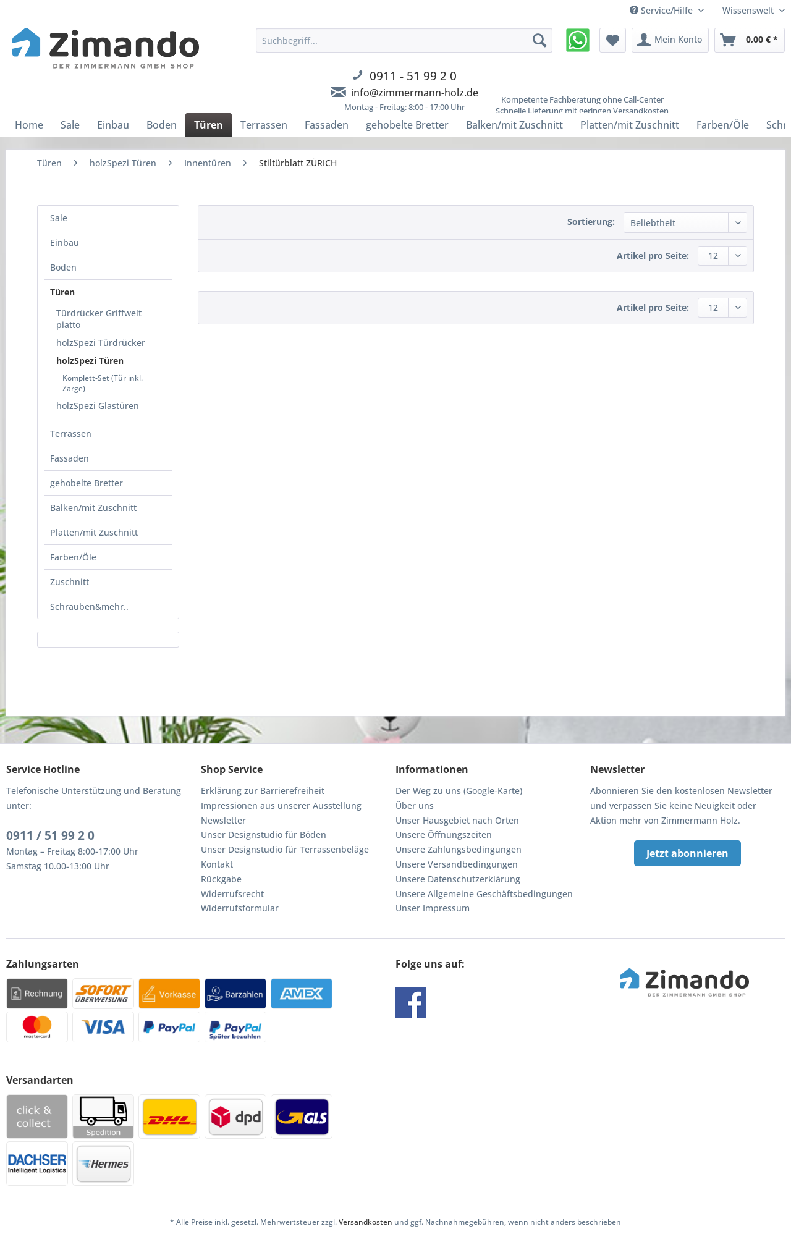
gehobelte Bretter (86, 483)
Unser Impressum (433, 908)
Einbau (64, 242)
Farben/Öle (73, 557)
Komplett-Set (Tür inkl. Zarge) (102, 383)
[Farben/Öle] (723, 125)
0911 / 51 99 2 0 (50, 835)
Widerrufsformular (240, 908)
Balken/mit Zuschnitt (93, 507)
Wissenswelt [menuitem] (749, 10)
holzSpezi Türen (90, 360)
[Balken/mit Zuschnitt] (514, 125)
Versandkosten (365, 1222)
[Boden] (161, 125)
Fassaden (69, 458)
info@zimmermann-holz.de (414, 92)
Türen (62, 292)
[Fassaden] (326, 125)
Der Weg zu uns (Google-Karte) (459, 790)
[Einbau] (113, 125)
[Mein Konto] (670, 40)
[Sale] (70, 125)
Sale (58, 218)
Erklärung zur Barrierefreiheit (262, 790)
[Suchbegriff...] (404, 40)
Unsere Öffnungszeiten (444, 834)
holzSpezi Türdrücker (100, 343)
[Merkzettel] (612, 40)
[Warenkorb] (749, 40)
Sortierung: (591, 221)
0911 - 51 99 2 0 (413, 75)
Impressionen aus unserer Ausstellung (281, 805)
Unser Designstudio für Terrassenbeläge (285, 849)
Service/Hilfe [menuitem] (662, 10)
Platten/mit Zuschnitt (94, 532)
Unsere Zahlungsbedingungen (459, 849)
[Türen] (208, 125)
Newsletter (223, 820)
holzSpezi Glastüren (97, 406)
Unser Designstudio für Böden (263, 834)
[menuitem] (404, 77)
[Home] (29, 125)
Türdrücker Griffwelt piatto (99, 319)
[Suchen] (539, 40)
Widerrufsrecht (232, 894)
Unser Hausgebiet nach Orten (457, 820)
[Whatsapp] (577, 40)
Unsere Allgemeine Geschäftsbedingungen (484, 894)
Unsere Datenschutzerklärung (458, 879)
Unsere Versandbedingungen (457, 864)
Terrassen (70, 433)
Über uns (415, 805)
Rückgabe (221, 879)
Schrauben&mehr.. (89, 606)
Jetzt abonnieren (687, 853)
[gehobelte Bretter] (407, 125)
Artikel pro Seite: (653, 255)
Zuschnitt (69, 582)
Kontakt (217, 864)
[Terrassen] (264, 125)
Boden (63, 267)
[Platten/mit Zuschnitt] (630, 125)
